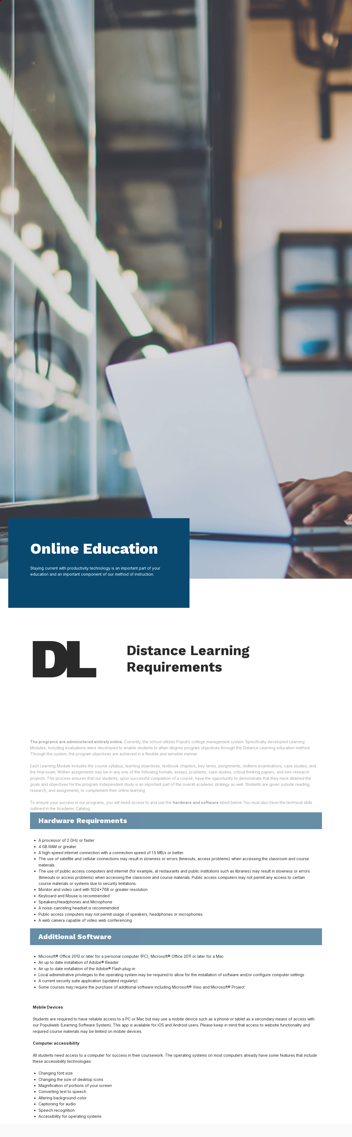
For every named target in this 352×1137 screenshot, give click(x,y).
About (279, 12)
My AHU (306, 11)
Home (102, 11)
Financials (247, 12)
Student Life (133, 12)
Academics (172, 12)
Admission (210, 12)
